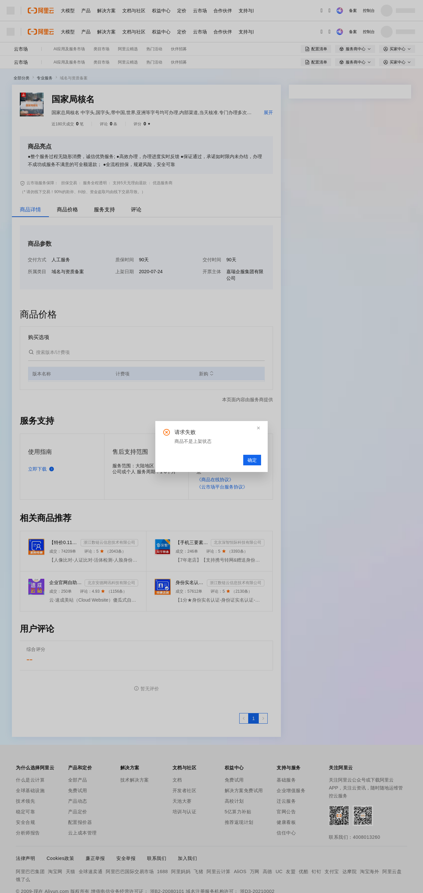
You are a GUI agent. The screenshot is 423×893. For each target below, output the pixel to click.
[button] (258, 428)
